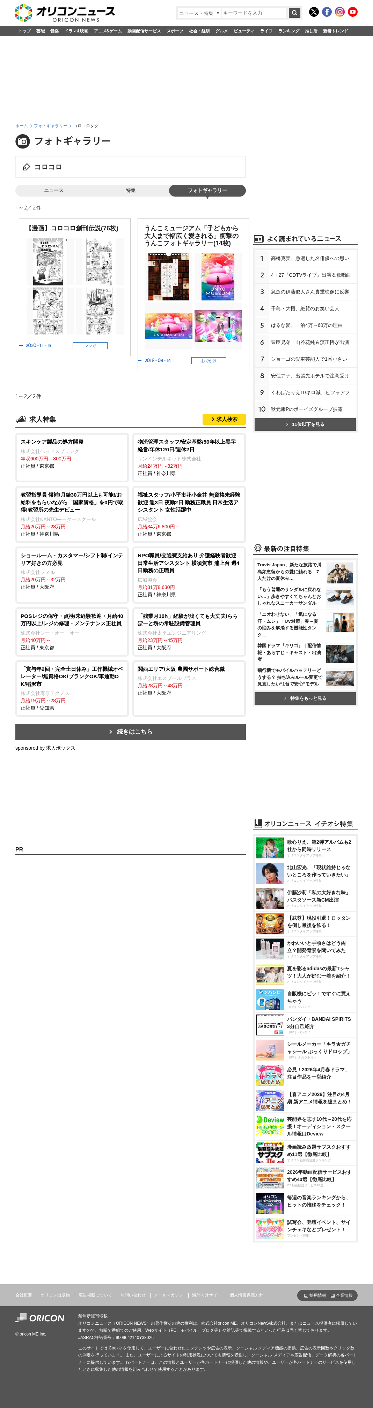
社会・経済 (199, 31)
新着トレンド (335, 31)
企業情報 (344, 1295)
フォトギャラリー (50, 125)
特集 (131, 190)
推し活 (311, 31)
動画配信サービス (144, 31)
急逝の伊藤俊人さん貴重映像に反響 (310, 291)
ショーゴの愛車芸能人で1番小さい (309, 359)
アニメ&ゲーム (108, 31)
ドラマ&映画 (76, 31)
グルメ (221, 31)
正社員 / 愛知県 (72, 688)
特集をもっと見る (305, 698)
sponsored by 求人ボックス (45, 748)
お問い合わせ (133, 1295)
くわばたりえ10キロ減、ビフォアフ (310, 392)
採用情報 (317, 1295)
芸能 (40, 31)
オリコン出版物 (55, 1295)
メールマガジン (168, 1295)
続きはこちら (135, 731)
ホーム (21, 125)
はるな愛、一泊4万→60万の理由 (307, 325)
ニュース (54, 190)
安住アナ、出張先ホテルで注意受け (310, 375)
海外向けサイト (206, 1295)
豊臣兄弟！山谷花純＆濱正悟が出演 (310, 342)
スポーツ (175, 31)
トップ (24, 31)
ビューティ (244, 31)
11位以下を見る (305, 424)
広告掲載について (95, 1295)
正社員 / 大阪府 (72, 571)
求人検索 (227, 419)
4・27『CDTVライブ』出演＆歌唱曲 (311, 275)
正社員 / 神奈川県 (189, 457)
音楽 (54, 31)
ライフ (266, 31)
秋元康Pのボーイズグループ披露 (307, 409)
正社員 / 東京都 (72, 453)
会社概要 (23, 1295)
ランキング (288, 31)
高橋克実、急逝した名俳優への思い (310, 258)
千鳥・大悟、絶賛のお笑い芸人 (305, 308)
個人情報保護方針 (246, 1295)
